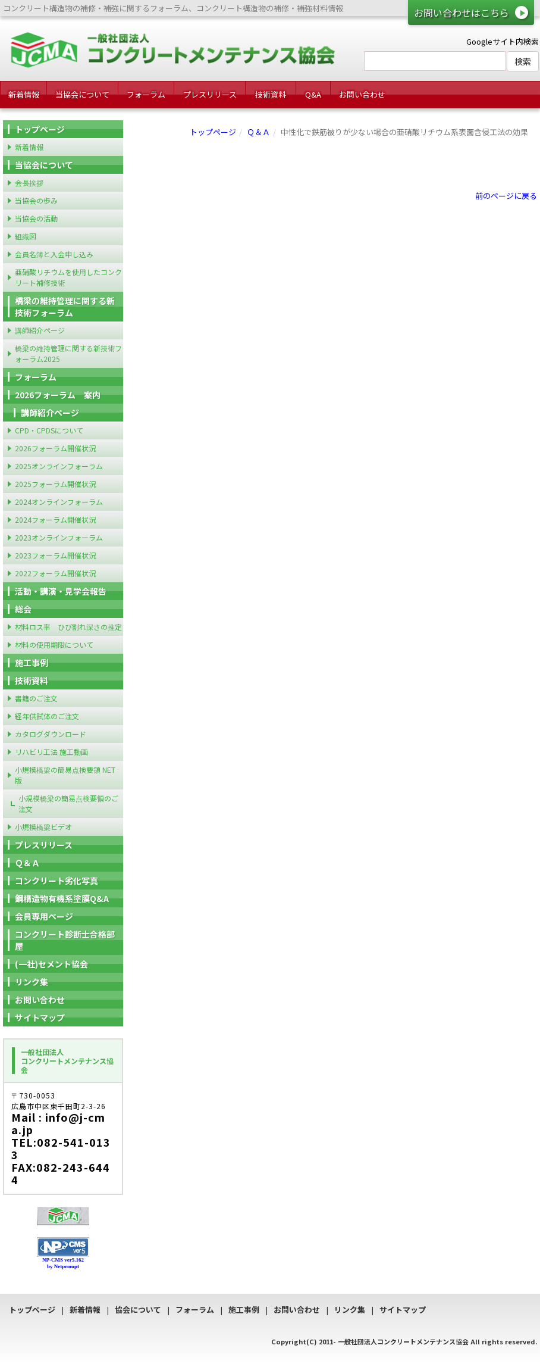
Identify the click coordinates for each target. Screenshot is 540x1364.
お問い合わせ (362, 94)
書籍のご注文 (36, 698)
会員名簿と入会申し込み (54, 254)
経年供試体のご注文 (47, 716)
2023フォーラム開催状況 (55, 555)
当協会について (82, 94)
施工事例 (31, 663)
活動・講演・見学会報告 (60, 591)
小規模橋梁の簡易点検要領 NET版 (65, 774)
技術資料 (270, 94)
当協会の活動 (36, 218)
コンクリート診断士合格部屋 (65, 940)
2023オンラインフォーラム (59, 537)
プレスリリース (210, 94)
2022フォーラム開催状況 (55, 573)
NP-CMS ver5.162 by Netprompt (63, 1263)
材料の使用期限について (54, 644)
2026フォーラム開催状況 (55, 448)
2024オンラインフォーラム (59, 502)
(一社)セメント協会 (51, 964)
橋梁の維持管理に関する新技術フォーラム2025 (68, 353)
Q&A (313, 94)
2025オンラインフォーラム (59, 466)
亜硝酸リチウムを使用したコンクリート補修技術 (68, 277)
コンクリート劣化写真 (56, 881)
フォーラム (146, 94)
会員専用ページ (44, 916)
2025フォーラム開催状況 (55, 484)
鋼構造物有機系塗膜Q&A (62, 898)
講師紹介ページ (40, 330)
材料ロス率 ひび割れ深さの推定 (68, 627)
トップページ (213, 132)
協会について (138, 1309)
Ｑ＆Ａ (258, 132)
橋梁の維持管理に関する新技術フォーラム (65, 307)
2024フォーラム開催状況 (55, 519)
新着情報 (23, 94)
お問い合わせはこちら (461, 12)
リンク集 (31, 982)
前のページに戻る (506, 195)
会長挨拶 (29, 182)
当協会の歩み (36, 200)
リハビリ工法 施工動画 (51, 752)
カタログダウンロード (50, 734)
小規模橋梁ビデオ (43, 827)
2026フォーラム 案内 (58, 395)
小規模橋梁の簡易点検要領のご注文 (68, 803)
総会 (23, 609)
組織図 (25, 236)
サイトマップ (40, 1017)
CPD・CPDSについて (49, 430)
